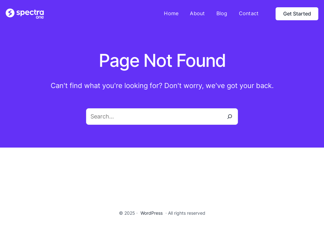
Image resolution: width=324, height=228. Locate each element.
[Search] (229, 116)
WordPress (151, 213)
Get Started (297, 13)
